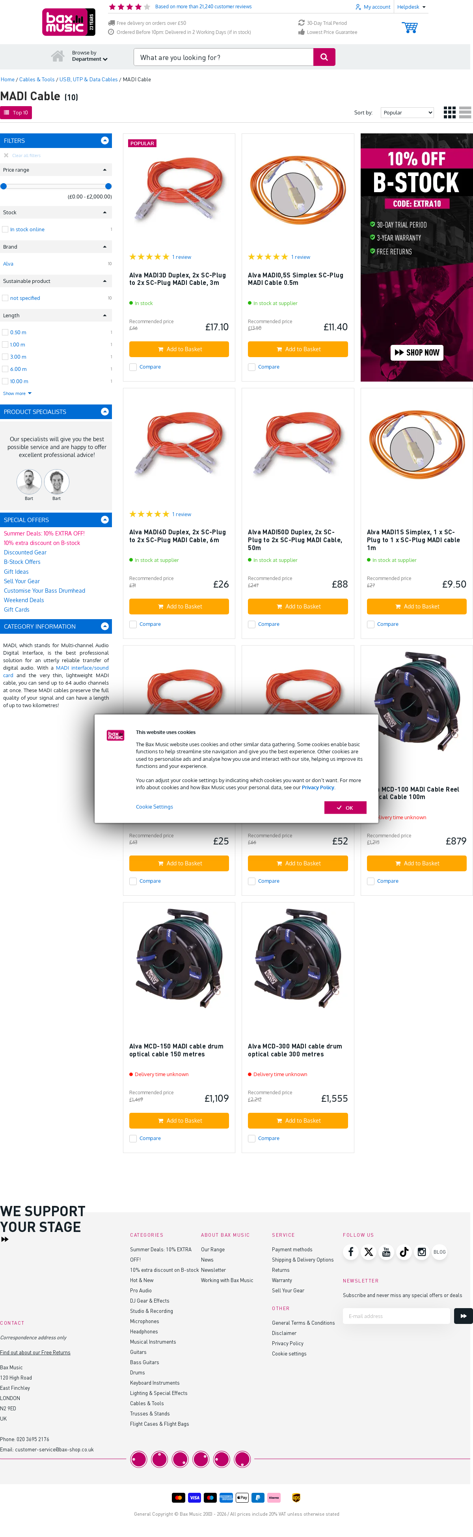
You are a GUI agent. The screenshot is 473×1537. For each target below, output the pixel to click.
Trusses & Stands (150, 1413)
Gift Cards (17, 609)
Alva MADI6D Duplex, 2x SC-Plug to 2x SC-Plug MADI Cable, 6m (177, 536)
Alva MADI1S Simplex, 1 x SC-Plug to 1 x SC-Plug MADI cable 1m (413, 539)
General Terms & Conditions (303, 1322)
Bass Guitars (144, 1362)
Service (283, 1235)
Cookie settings (289, 1353)
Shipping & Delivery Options (303, 1259)
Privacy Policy (318, 787)
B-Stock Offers (22, 561)
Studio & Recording (151, 1310)
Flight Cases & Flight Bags (159, 1423)
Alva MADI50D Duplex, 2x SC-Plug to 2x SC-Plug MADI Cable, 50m (295, 539)
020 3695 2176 (33, 1439)
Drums (137, 1372)
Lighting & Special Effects (159, 1392)
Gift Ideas (16, 571)
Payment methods (292, 1249)
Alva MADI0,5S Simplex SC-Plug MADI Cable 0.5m (295, 279)
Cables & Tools (147, 1403)
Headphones (144, 1331)
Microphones (144, 1321)
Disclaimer (284, 1332)
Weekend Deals (24, 600)
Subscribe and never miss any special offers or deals (402, 1295)
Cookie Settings (154, 806)
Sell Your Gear (22, 581)
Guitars (138, 1351)
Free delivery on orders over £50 (147, 23)
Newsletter (213, 1269)
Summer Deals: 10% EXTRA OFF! (44, 533)
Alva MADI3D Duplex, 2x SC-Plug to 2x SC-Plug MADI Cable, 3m (177, 279)
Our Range (213, 1249)
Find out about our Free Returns (35, 1352)
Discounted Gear (25, 552)
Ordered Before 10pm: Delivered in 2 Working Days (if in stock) (179, 32)
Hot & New (141, 1280)
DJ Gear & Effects (149, 1300)
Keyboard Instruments (155, 1382)
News (207, 1259)
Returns (281, 1269)
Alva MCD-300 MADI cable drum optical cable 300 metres (295, 1050)
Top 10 (16, 112)
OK (345, 807)
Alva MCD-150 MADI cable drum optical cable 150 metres (176, 1050)
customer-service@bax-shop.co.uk (54, 1449)
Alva (8, 263)
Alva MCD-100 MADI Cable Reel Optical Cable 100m (413, 793)
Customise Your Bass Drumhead (44, 590)
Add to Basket (180, 349)
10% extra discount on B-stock (42, 542)
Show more (17, 393)
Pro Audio (141, 1290)
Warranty (282, 1280)
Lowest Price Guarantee (328, 32)
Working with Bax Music (227, 1280)
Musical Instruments (153, 1341)
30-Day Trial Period (322, 23)
